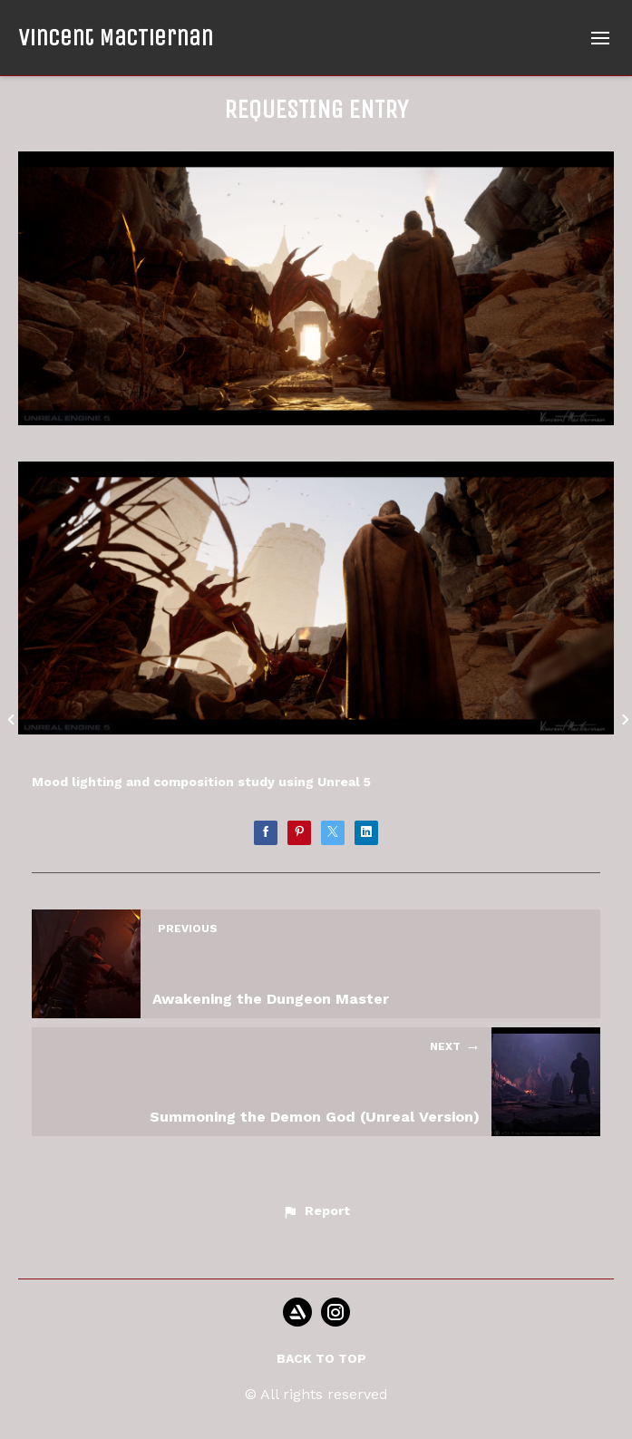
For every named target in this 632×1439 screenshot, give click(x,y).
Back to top (321, 1358)
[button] (316, 1211)
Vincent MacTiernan (115, 38)
